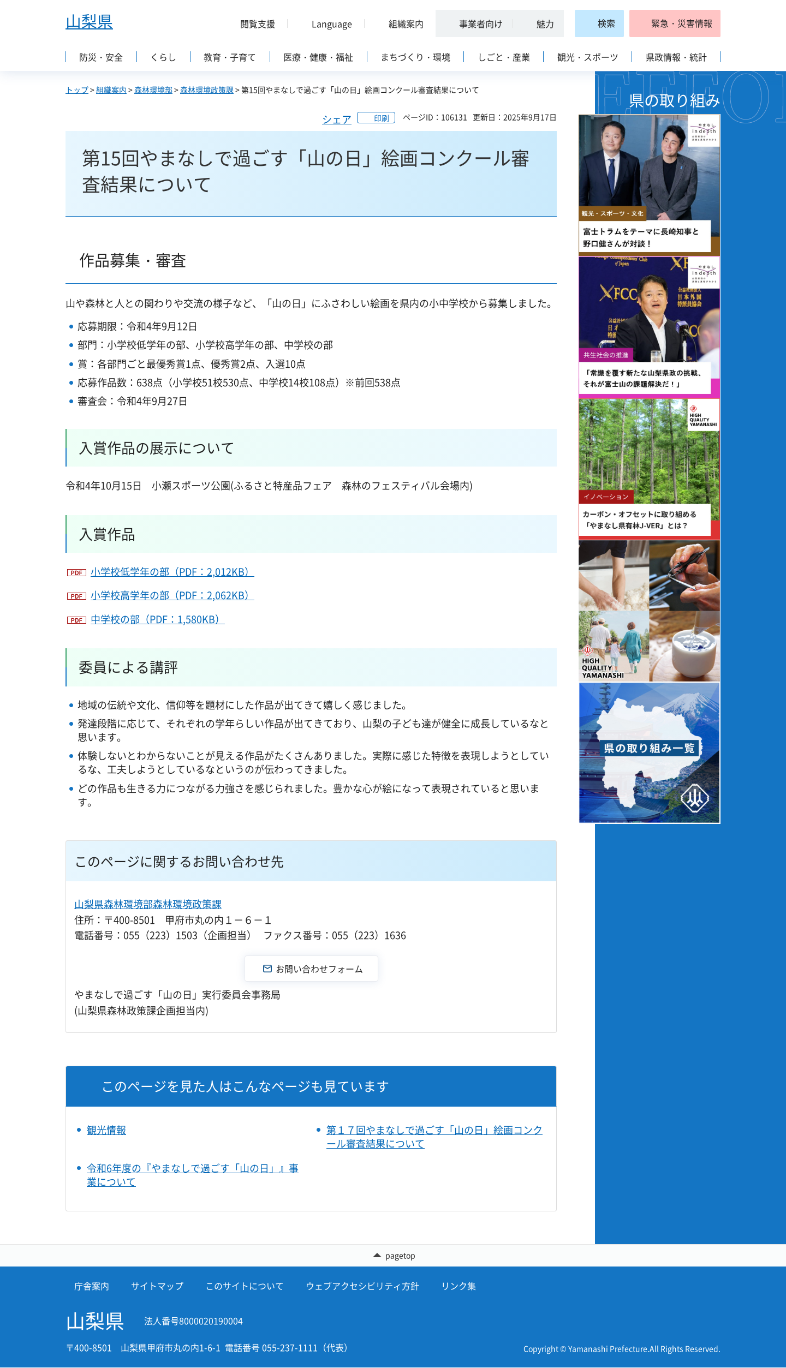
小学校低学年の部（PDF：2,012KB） (172, 571)
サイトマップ (157, 1286)
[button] (253, 23)
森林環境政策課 (207, 89)
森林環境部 (153, 89)
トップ (77, 89)
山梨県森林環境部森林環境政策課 (148, 904)
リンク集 (458, 1286)
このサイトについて (244, 1286)
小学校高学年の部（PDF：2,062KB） (172, 595)
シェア (337, 119)
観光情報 (106, 1130)
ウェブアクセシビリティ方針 (362, 1286)
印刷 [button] (381, 117)
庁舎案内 (91, 1286)
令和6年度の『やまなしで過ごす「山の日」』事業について (193, 1174)
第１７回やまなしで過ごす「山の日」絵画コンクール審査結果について (434, 1136)
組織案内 (111, 89)
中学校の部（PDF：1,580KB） (158, 619)
